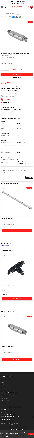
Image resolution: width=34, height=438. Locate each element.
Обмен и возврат (5, 398)
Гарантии (3, 396)
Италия (10, 61)
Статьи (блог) (4, 402)
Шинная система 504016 (8, 218)
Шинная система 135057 (8, 286)
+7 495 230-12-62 (16, 7)
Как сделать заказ (5, 379)
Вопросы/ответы (5, 400)
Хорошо (31, 434)
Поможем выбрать (5, 386)
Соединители (4, 246)
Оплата (2, 382)
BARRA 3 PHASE (10, 57)
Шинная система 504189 (8, 346)
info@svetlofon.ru (10, 414)
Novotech (4, 290)
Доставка (3, 384)
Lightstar (7, 60)
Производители (4, 403)
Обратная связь (4, 387)
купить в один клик (15, 77)
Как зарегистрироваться (7, 380)
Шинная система (5, 245)
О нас (2, 405)
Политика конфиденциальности (8, 395)
